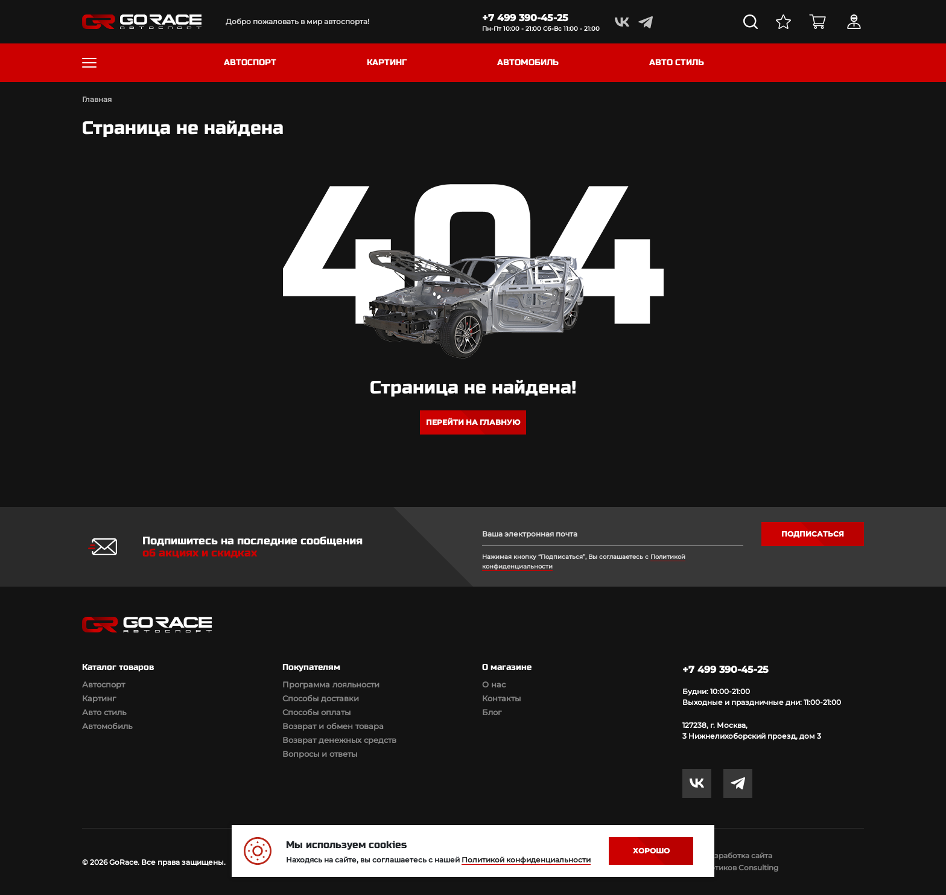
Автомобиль (107, 726)
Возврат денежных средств (339, 740)
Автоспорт (103, 684)
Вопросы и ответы (319, 754)
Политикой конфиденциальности (526, 859)
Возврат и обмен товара (333, 726)
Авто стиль (104, 712)
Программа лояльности (330, 684)
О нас (494, 684)
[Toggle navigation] (89, 62)
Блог (491, 712)
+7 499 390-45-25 (525, 18)
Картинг (99, 698)
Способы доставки (320, 698)
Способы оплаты (316, 712)
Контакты (501, 698)
